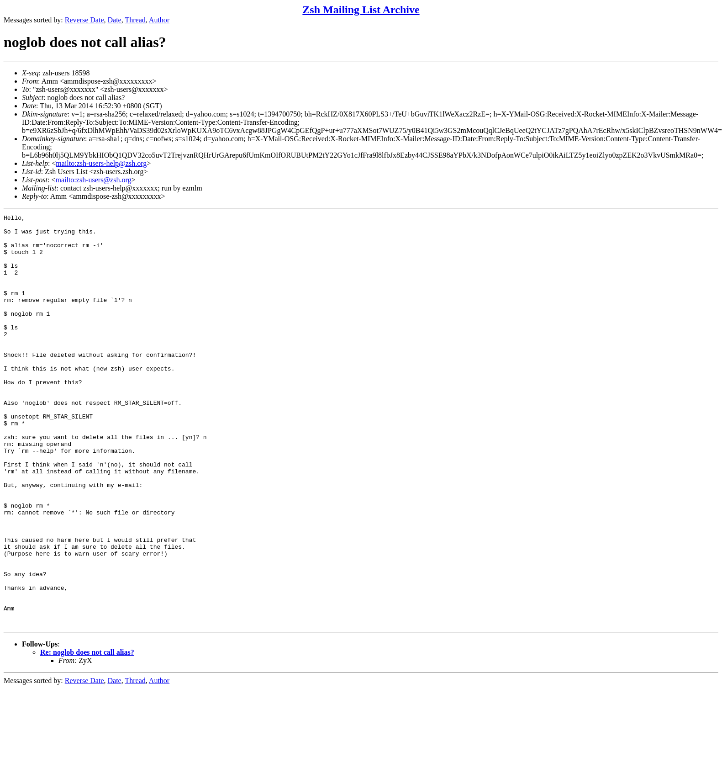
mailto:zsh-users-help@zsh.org (101, 163)
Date (114, 20)
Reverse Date (84, 20)
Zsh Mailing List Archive (360, 10)
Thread (135, 20)
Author (159, 20)
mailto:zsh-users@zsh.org (93, 180)
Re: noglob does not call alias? (87, 734)
